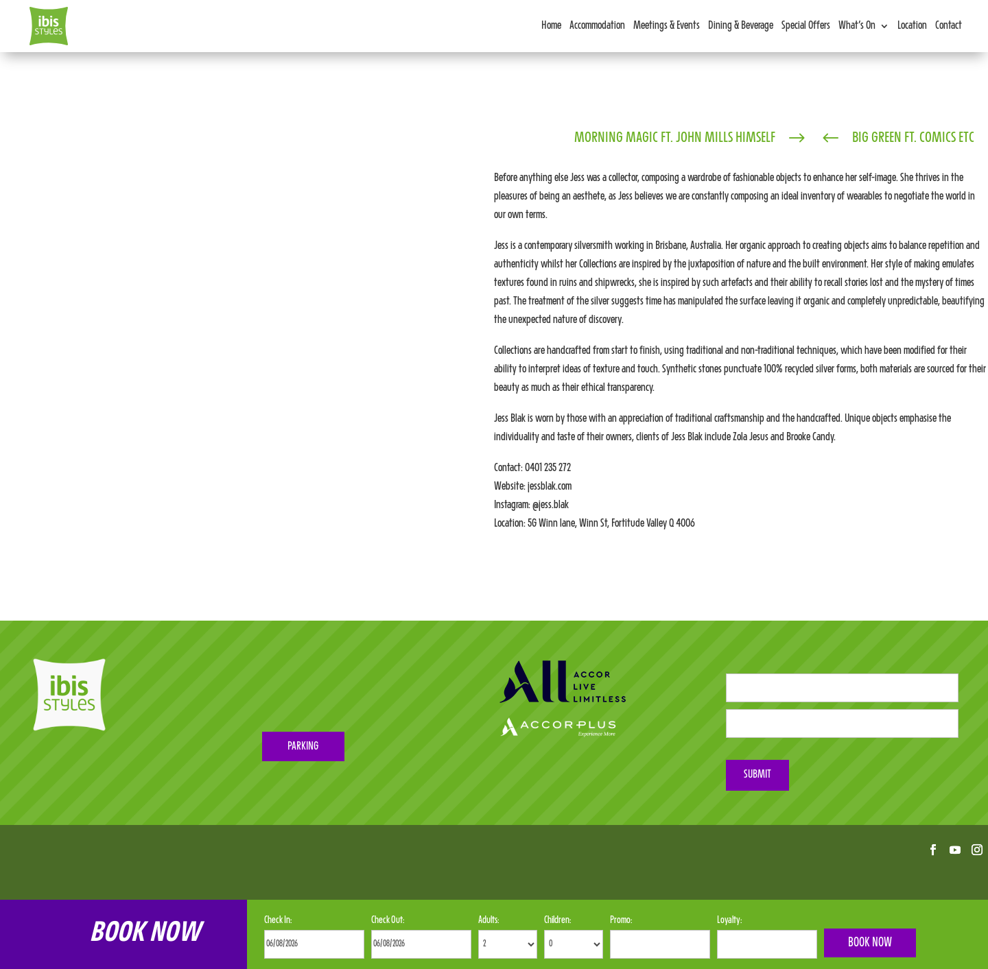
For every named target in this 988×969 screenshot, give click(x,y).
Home (551, 26)
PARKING (302, 747)
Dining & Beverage (740, 26)
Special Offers (805, 26)
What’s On (856, 26)
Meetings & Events (666, 26)
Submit (757, 775)
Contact (948, 26)
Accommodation (597, 26)
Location (912, 26)
